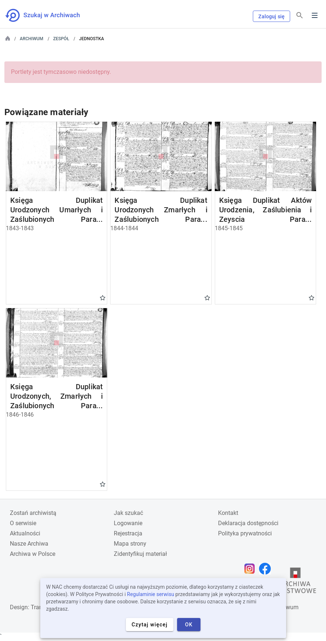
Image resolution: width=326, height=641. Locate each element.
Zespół (61, 38)
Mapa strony (130, 543)
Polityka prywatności (245, 533)
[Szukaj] (299, 15)
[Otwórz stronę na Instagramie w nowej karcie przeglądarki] (251, 568)
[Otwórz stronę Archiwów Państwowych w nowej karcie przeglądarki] (295, 582)
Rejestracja (128, 533)
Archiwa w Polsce (32, 553)
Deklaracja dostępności (248, 523)
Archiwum (31, 38)
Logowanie (128, 523)
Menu (315, 15)
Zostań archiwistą (33, 512)
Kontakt (228, 512)
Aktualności (25, 533)
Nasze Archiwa (29, 543)
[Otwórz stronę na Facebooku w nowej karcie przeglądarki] (266, 568)
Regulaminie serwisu (150, 594)
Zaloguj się (271, 16)
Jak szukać (128, 512)
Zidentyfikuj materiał (140, 553)
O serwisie (23, 523)
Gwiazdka (102, 297)
